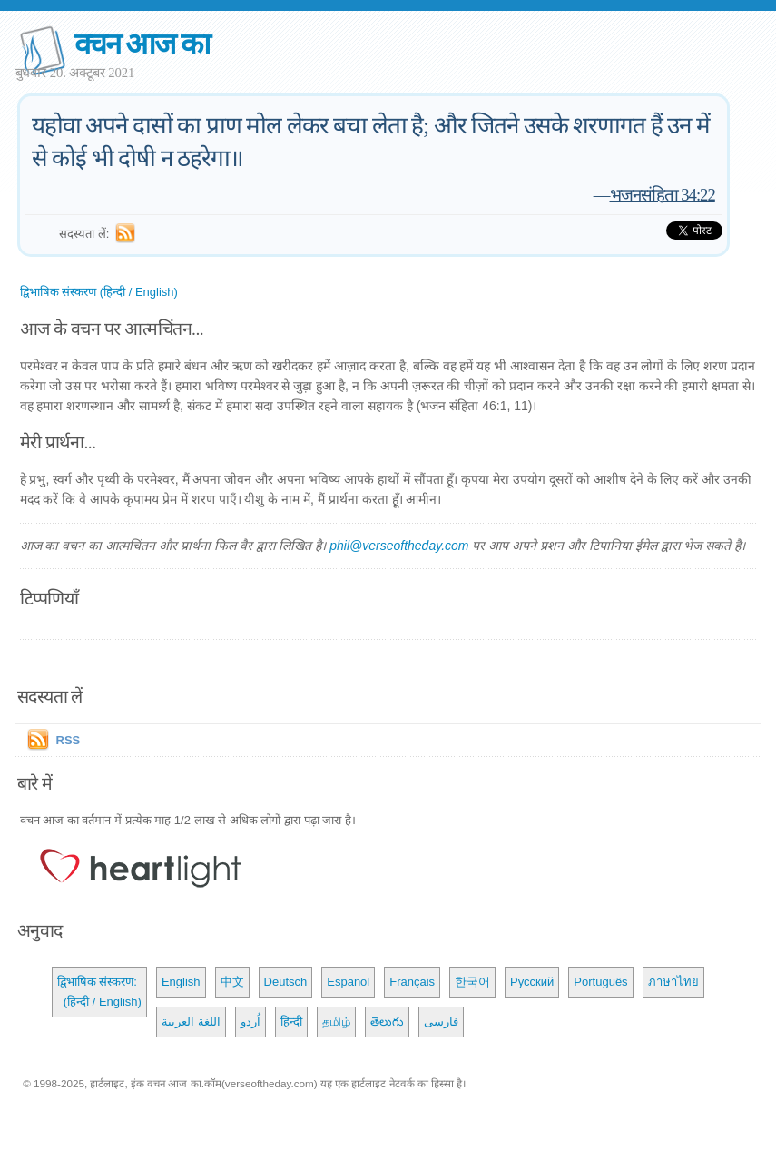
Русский (532, 981)
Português (600, 981)
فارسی (441, 1021)
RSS (68, 740)
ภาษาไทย (673, 981)
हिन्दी (291, 1021)
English (181, 981)
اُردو (250, 1021)
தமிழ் (336, 1021)
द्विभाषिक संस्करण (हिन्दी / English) (99, 292)
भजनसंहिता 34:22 (662, 194)
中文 (232, 981)
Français (412, 981)
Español (348, 981)
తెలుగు (387, 1021)
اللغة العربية (191, 1021)
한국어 (472, 981)
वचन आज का (142, 44)
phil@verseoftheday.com (398, 545)
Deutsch (286, 981)
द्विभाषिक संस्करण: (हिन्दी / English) (99, 991)
